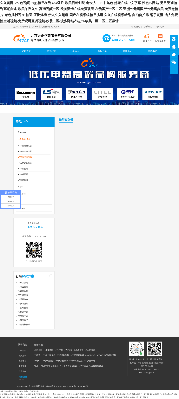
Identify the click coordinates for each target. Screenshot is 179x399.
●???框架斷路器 (25, 163)
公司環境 (22, 366)
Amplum (21, 208)
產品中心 (76, 51)
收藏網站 (135, 26)
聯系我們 (148, 26)
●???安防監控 (22, 304)
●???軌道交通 (22, 312)
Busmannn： (39, 350)
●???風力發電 (22, 283)
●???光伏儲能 (22, 295)
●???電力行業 (22, 287)
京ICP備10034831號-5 (82, 386)
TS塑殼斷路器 (49, 355)
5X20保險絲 (90, 350)
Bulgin (20, 187)
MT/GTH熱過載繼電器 (106, 355)
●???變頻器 (23, 180)
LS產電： (38, 355)
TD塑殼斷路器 (63, 355)
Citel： (37, 366)
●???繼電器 (23, 174)
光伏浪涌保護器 (96, 366)
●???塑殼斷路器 (25, 146)
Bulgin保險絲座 (76, 361)
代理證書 (22, 371)
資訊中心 (127, 51)
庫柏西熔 (49, 350)
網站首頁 (26, 51)
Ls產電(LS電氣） (25, 139)
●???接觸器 (23, 169)
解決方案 (102, 51)
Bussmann (22, 132)
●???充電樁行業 (23, 325)
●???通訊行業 (22, 320)
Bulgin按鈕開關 (61, 361)
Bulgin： (37, 361)
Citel (19, 201)
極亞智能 (21, 194)
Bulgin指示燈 (89, 361)
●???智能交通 (22, 316)
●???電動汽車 (22, 299)
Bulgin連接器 (48, 361)
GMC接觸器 (90, 355)
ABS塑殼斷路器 (77, 355)
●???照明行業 (22, 308)
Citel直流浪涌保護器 (49, 366)
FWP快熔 (68, 350)
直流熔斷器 (78, 350)
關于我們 (51, 51)
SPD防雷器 (83, 366)
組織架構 (22, 356)
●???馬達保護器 (25, 151)
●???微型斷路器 (25, 157)
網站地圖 (160, 26)
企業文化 (22, 361)
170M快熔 (59, 350)
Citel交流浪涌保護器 (68, 366)
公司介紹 (22, 351)
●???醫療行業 (22, 291)
